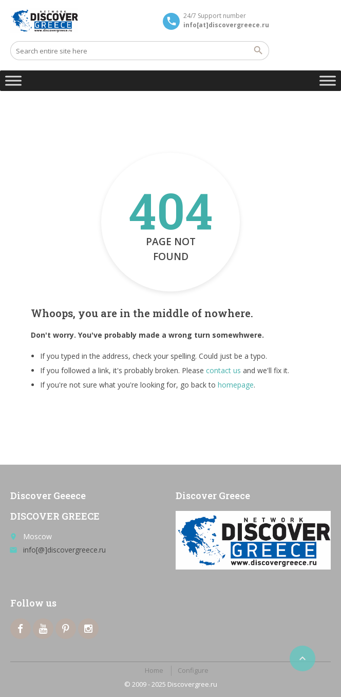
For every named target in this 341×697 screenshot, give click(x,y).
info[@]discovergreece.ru (64, 550)
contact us (223, 370)
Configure (193, 670)
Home (154, 670)
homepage (236, 385)
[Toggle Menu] (13, 80)
